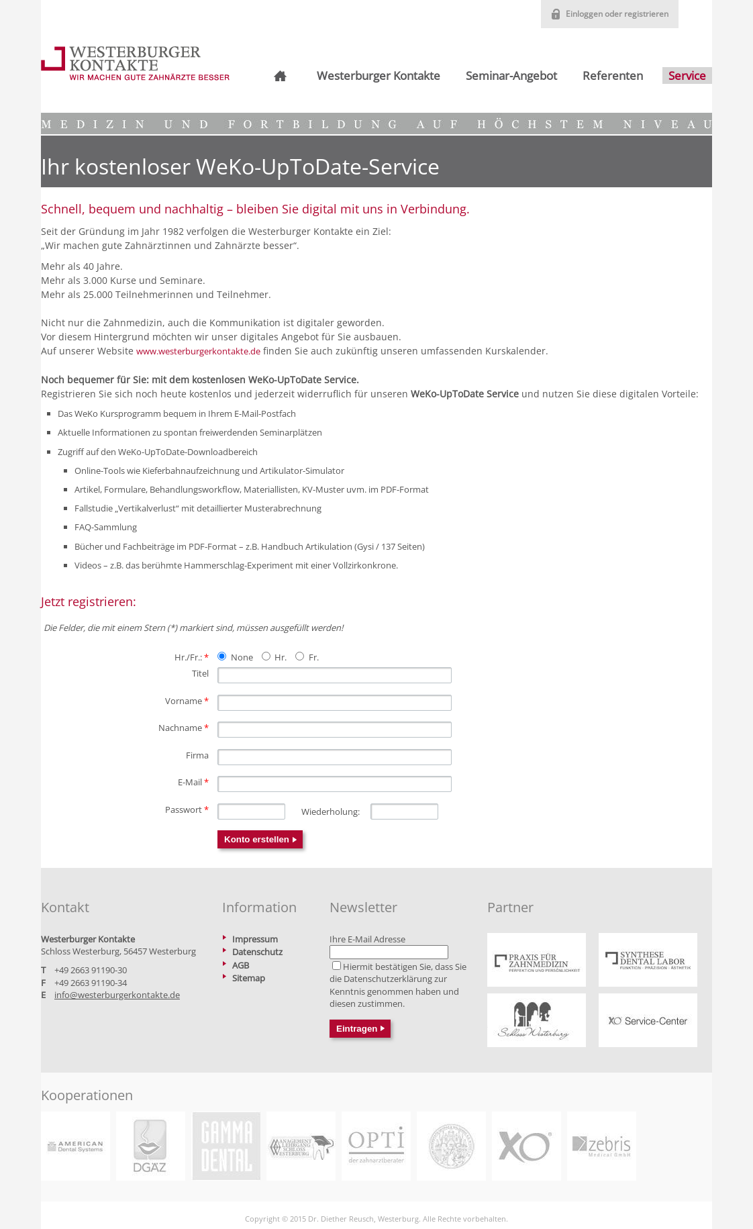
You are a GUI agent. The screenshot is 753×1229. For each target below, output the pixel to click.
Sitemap (248, 978)
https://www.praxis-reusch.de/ (536, 960)
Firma (197, 755)
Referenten (613, 75)
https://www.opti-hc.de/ (376, 1146)
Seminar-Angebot (511, 75)
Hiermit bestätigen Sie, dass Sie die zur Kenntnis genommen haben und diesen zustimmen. (398, 985)
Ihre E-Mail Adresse (367, 939)
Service (687, 75)
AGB (240, 965)
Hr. (280, 657)
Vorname (187, 701)
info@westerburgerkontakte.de (117, 995)
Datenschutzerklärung (388, 979)
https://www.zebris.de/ (601, 1146)
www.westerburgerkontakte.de (198, 351)
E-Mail (193, 782)
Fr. (314, 657)
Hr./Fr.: (191, 657)
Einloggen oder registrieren (617, 13)
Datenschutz (257, 952)
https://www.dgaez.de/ (150, 1146)
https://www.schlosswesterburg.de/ (536, 1020)
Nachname (183, 728)
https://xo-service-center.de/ (648, 1020)
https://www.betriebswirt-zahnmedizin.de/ (301, 1146)
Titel (200, 673)
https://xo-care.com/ (526, 1146)
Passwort (187, 809)
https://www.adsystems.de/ (75, 1146)
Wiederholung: (330, 811)
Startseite (278, 76)
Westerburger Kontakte (378, 75)
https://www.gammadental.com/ (225, 1146)
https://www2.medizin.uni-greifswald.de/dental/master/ (451, 1146)
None (242, 657)
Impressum (255, 939)
